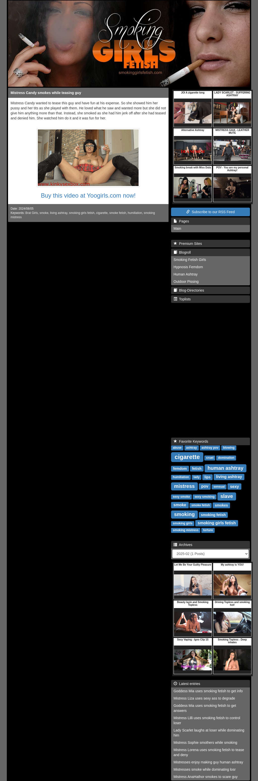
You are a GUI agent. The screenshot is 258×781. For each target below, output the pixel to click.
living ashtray (59, 213)
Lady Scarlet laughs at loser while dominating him (209, 732)
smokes (221, 505)
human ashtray (225, 468)
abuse (177, 448)
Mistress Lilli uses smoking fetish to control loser (207, 720)
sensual (219, 487)
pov (204, 486)
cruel (210, 458)
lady (197, 477)
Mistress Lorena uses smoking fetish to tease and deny (209, 752)
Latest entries (187, 684)
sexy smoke (181, 497)
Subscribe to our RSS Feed (210, 212)
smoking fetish (213, 515)
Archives (183, 545)
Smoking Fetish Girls (190, 260)
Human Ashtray (186, 274)
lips (208, 477)
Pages (181, 221)
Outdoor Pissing (186, 282)
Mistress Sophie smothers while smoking (205, 743)
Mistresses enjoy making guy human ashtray (208, 762)
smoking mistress (186, 530)
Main (177, 228)
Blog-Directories (189, 290)
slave (226, 496)
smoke (44, 213)
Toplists (182, 299)
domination (226, 458)
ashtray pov (210, 448)
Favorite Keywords (191, 441)
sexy (234, 486)
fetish (196, 469)
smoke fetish (117, 213)
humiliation (135, 213)
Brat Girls (31, 213)
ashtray (191, 448)
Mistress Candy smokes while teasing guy (46, 93)
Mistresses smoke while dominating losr (205, 769)
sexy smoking (204, 497)
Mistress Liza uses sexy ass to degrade (204, 698)
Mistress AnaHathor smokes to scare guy (206, 777)
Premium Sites (188, 244)
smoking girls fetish (81, 213)
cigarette (102, 213)
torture (208, 530)
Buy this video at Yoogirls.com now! (88, 195)
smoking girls (182, 523)
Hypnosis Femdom (188, 267)
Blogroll (182, 252)
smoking (184, 514)
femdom (180, 469)
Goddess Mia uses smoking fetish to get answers (205, 708)
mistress (184, 486)
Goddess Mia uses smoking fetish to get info (208, 691)
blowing (228, 448)
